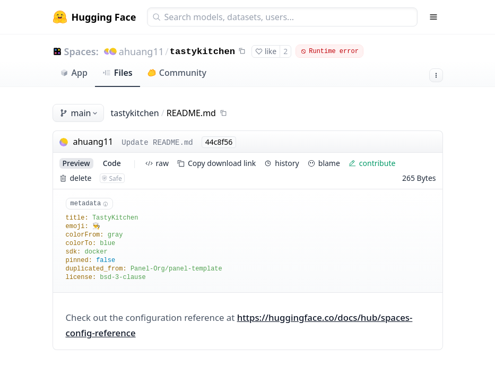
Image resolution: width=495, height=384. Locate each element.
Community (176, 72)
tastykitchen (202, 52)
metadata (89, 203)
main (79, 113)
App (74, 72)
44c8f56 (219, 142)
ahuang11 (141, 51)
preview (76, 163)
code (112, 163)
